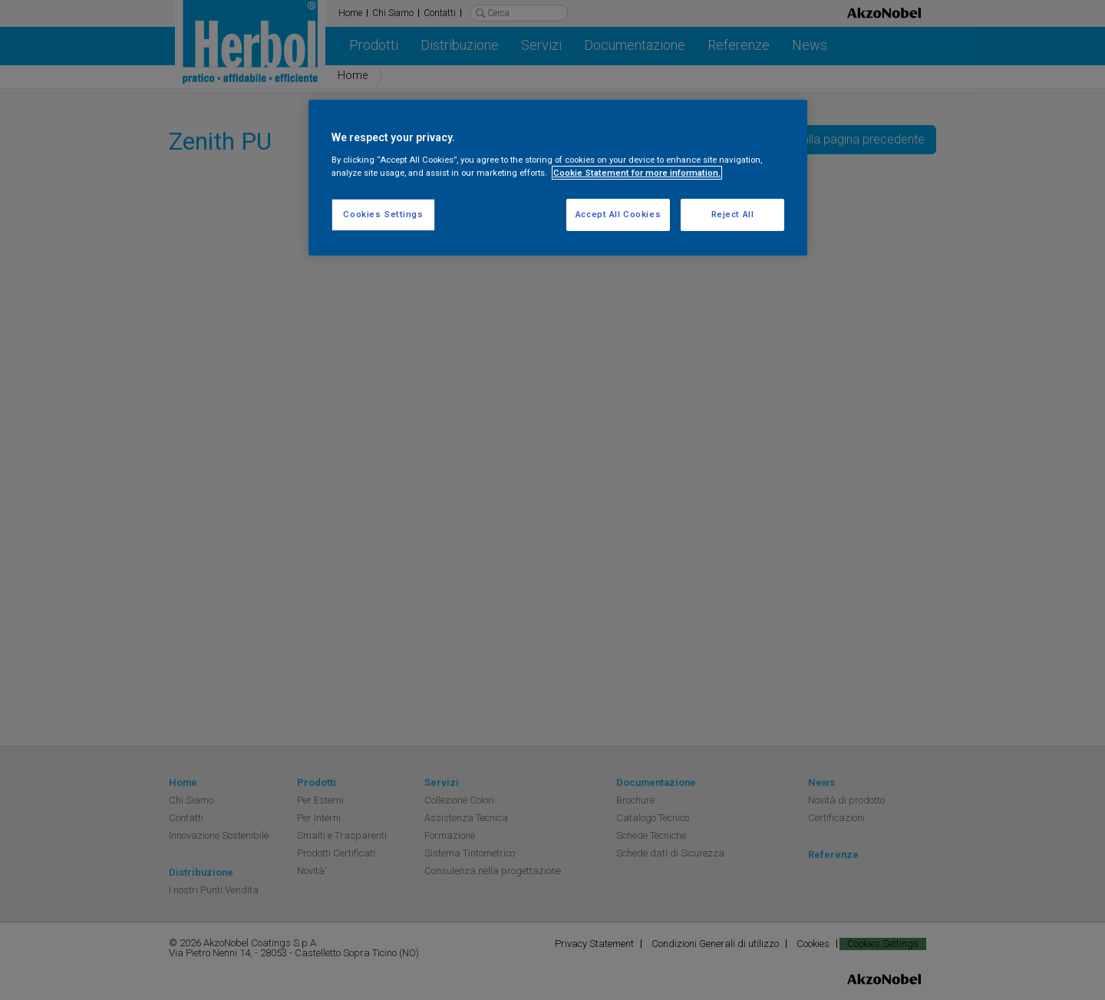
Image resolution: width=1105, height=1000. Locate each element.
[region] (557, 178)
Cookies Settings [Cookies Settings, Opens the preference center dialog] (383, 214)
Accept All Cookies (618, 214)
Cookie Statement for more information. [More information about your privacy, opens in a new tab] (637, 172)
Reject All (732, 214)
